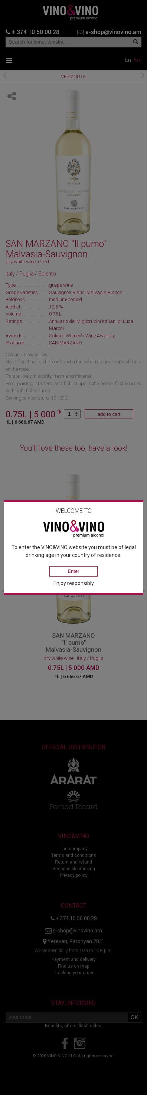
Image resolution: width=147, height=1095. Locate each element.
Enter (73, 571)
